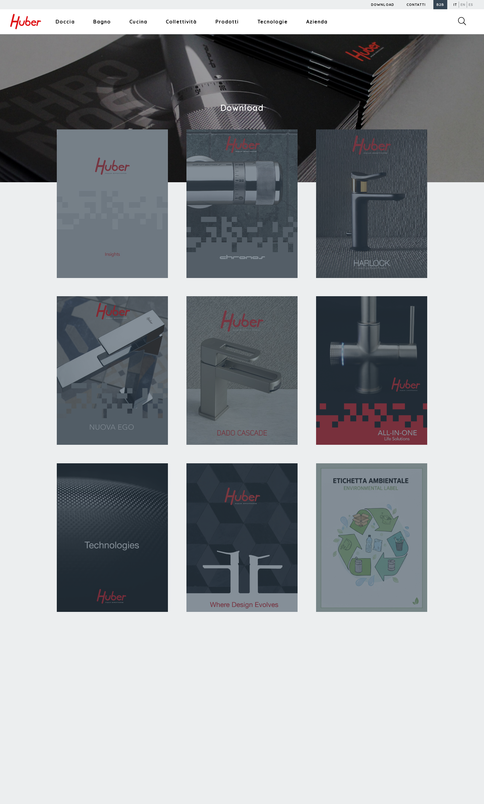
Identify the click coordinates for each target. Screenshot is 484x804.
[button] (440, 4)
